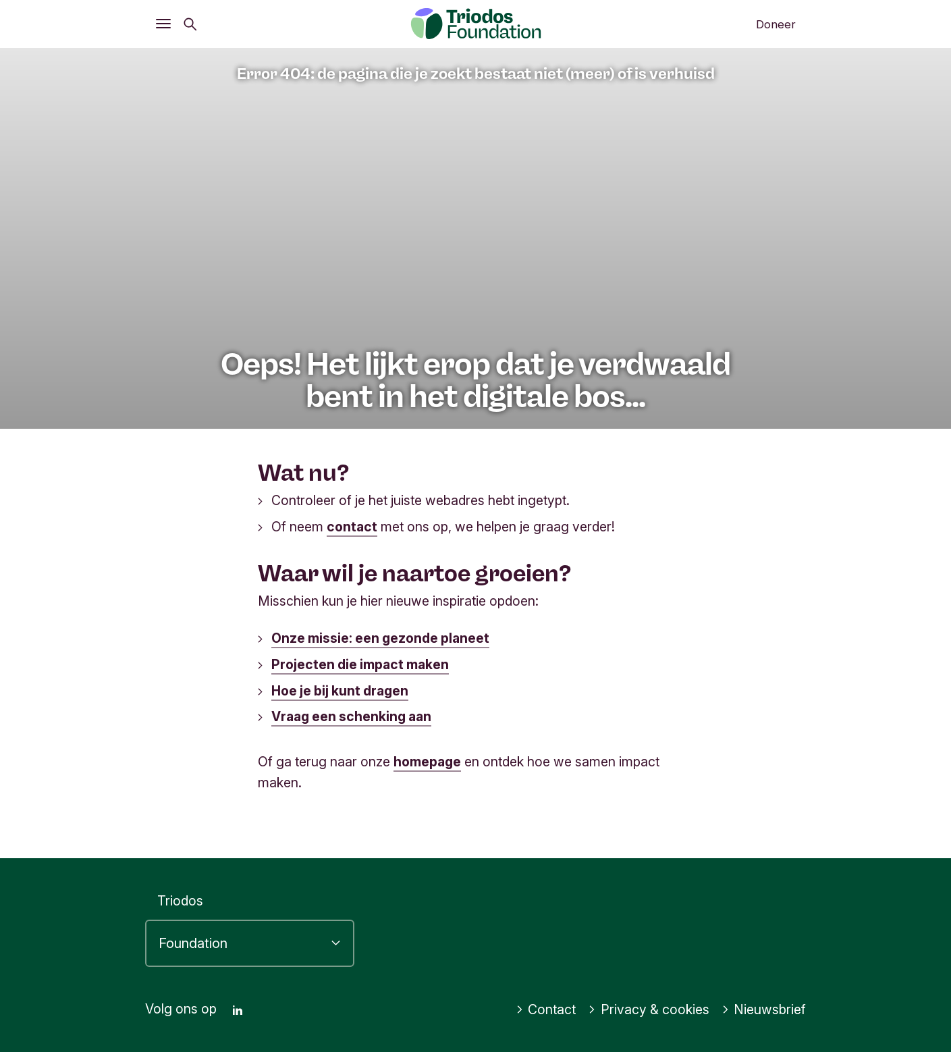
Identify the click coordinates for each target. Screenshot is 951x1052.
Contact (546, 1009)
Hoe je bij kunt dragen (339, 691)
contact (352, 527)
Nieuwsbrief (764, 1009)
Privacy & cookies (648, 1009)
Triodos (180, 901)
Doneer (776, 24)
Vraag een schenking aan (351, 716)
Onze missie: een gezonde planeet (380, 638)
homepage (427, 762)
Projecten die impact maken (360, 664)
